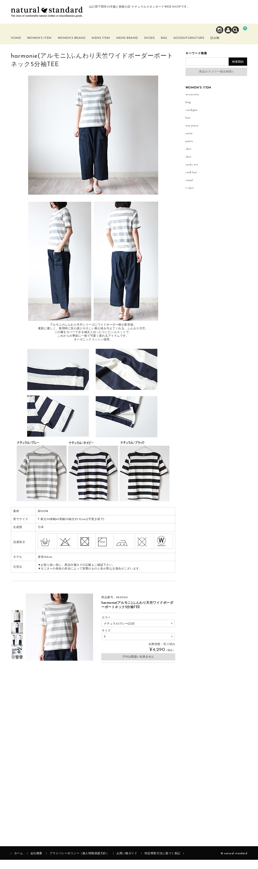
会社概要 (36, 862)
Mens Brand (136, 45)
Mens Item (109, 45)
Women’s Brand (79, 45)
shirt (188, 158)
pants (189, 150)
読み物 (238, 45)
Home (20, 42)
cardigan (191, 119)
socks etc (191, 174)
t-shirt (189, 197)
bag (188, 111)
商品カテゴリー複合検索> (216, 81)
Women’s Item (46, 45)
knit (188, 127)
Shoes (161, 42)
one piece (191, 135)
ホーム (18, 862)
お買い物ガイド (126, 862)
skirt (188, 166)
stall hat (191, 181)
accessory (192, 103)
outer (189, 142)
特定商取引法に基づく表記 (162, 862)
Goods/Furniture (209, 42)
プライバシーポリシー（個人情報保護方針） (79, 862)
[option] (17, 625)
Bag (179, 42)
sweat (189, 189)
